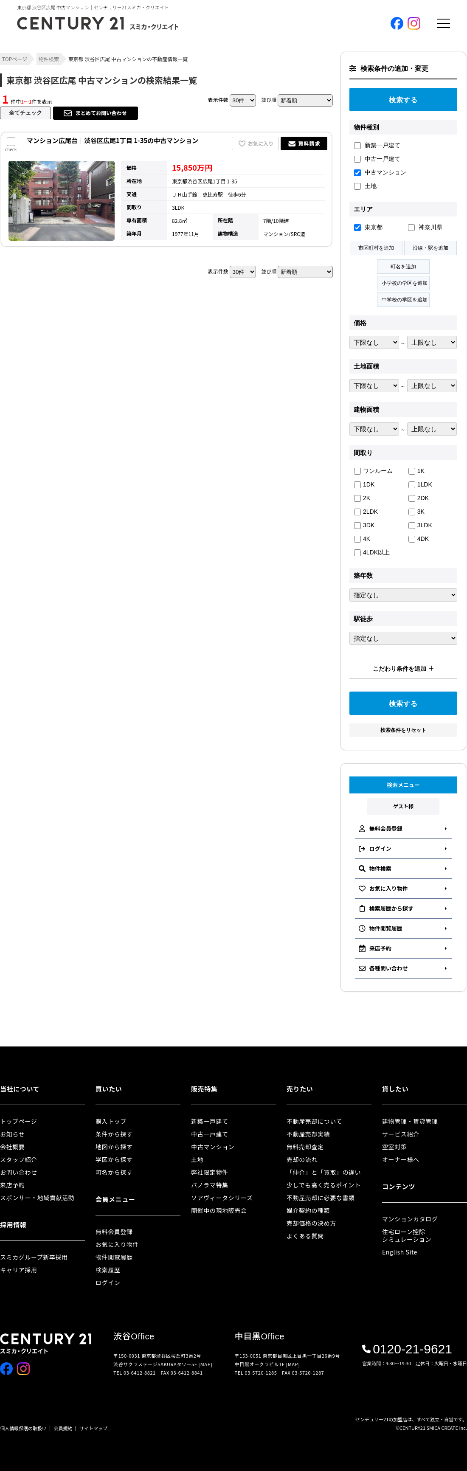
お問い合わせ (18, 1172)
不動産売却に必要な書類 (321, 1197)
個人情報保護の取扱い (23, 1428)
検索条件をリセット (403, 730)
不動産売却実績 (308, 1134)
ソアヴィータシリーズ (222, 1197)
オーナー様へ (400, 1159)
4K (362, 539)
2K (362, 498)
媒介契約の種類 (308, 1210)
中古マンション (380, 172)
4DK (418, 539)
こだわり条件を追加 (403, 668)
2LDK (366, 511)
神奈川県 (425, 227)
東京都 (368, 227)
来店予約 (12, 1185)
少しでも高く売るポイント (324, 1185)
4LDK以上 (372, 552)
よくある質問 (305, 1236)
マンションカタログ (410, 1219)
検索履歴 (108, 1270)
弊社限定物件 (209, 1172)
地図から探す (114, 1146)
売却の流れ (302, 1159)
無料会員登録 (114, 1231)
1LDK (420, 484)
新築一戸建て (377, 145)
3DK (364, 525)
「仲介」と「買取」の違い (324, 1172)
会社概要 (12, 1146)
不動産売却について (314, 1121)
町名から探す (114, 1172)
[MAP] (206, 1364)
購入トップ (111, 1121)
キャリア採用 (18, 1270)
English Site (399, 1252)
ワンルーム (373, 471)
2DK (418, 498)
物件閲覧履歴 (114, 1257)
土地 (365, 186)
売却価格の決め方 (311, 1223)
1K (416, 471)
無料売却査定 (305, 1146)
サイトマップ (93, 1428)
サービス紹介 (400, 1134)
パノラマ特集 (209, 1185)
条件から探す (114, 1134)
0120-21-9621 (407, 1349)
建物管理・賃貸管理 (410, 1121)
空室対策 (394, 1146)
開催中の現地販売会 (219, 1210)
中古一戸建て (377, 159)
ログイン (108, 1282)
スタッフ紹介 (18, 1159)
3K (416, 511)
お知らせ (12, 1134)
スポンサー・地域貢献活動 (37, 1197)
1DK (364, 484)
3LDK (420, 525)
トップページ (18, 1121)
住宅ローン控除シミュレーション (406, 1235)
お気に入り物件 (117, 1244)
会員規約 (63, 1428)
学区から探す (114, 1159)
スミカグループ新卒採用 (34, 1257)
